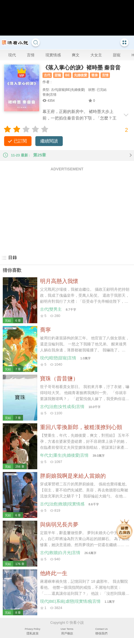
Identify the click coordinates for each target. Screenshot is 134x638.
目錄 (9, 258)
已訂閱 (20, 141)
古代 (47, 75)
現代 (12, 55)
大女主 (96, 55)
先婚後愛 (80, 75)
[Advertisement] (67, 212)
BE (67, 75)
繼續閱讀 (49, 141)
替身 (94, 75)
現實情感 (53, 55)
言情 (31, 55)
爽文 (75, 55)
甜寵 (117, 55)
